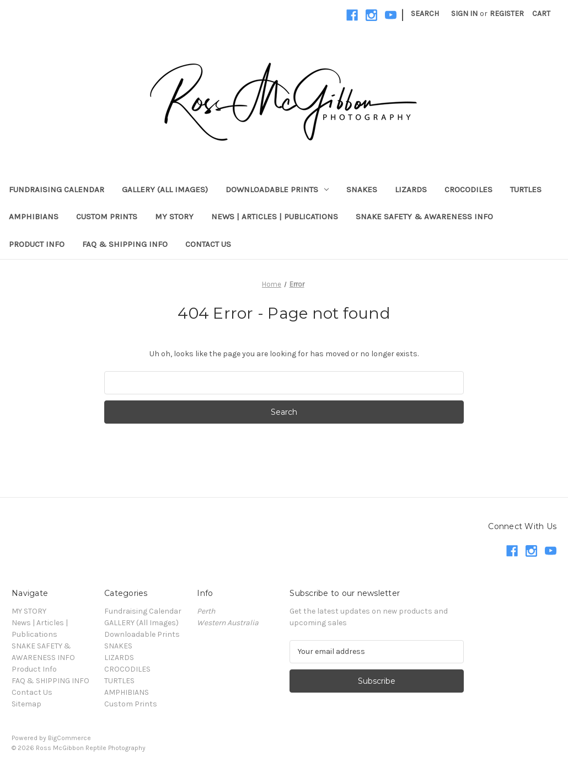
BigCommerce (69, 738)
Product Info (37, 244)
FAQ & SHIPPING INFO (125, 244)
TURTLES (526, 189)
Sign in (464, 13)
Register (507, 13)
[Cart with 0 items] (541, 13)
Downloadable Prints (277, 189)
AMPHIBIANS (33, 216)
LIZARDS (411, 189)
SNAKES (361, 189)
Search (425, 13)
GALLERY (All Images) (165, 189)
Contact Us (208, 244)
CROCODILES (468, 189)
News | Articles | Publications (274, 216)
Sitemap (26, 704)
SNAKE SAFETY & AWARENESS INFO (424, 216)
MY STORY (174, 216)
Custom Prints (106, 216)
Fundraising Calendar (56, 189)
